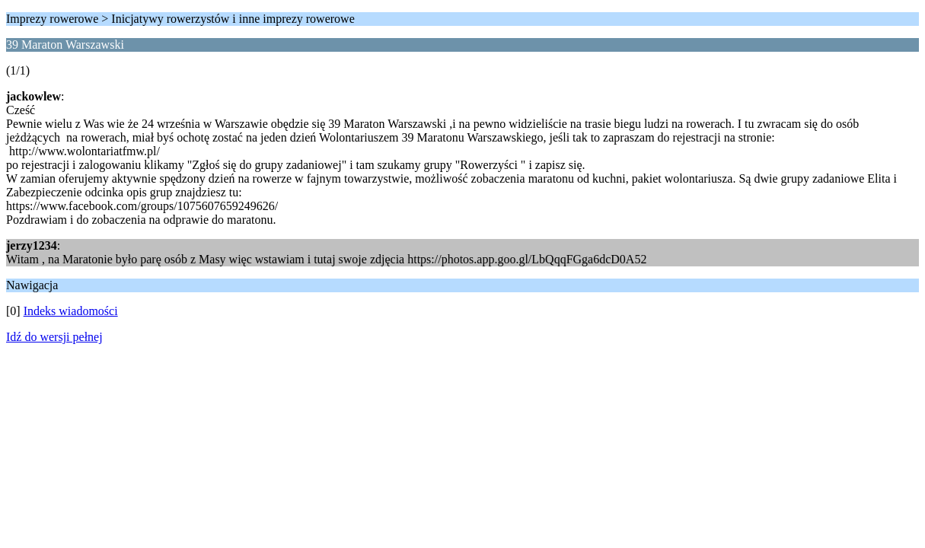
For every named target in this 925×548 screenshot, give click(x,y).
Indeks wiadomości (71, 310)
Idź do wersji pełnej (54, 336)
